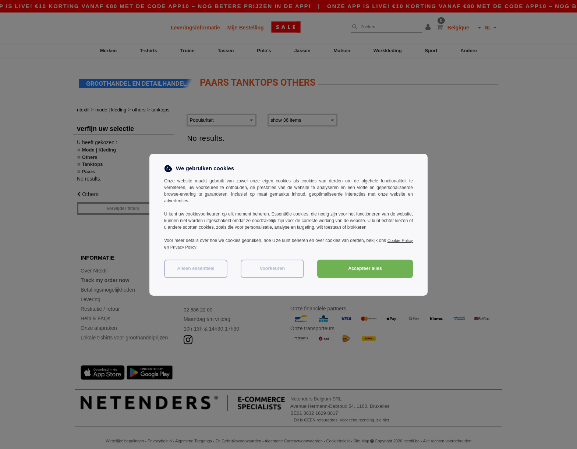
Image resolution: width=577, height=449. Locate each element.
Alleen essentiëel (195, 268)
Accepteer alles (365, 268)
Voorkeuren (272, 268)
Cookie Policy (399, 240)
